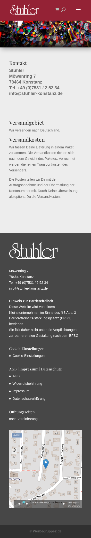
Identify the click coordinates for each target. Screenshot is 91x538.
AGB (16, 376)
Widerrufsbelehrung (27, 383)
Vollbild (17, 435)
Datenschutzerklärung (29, 398)
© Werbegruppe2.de (45, 531)
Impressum (21, 391)
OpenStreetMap (40, 502)
